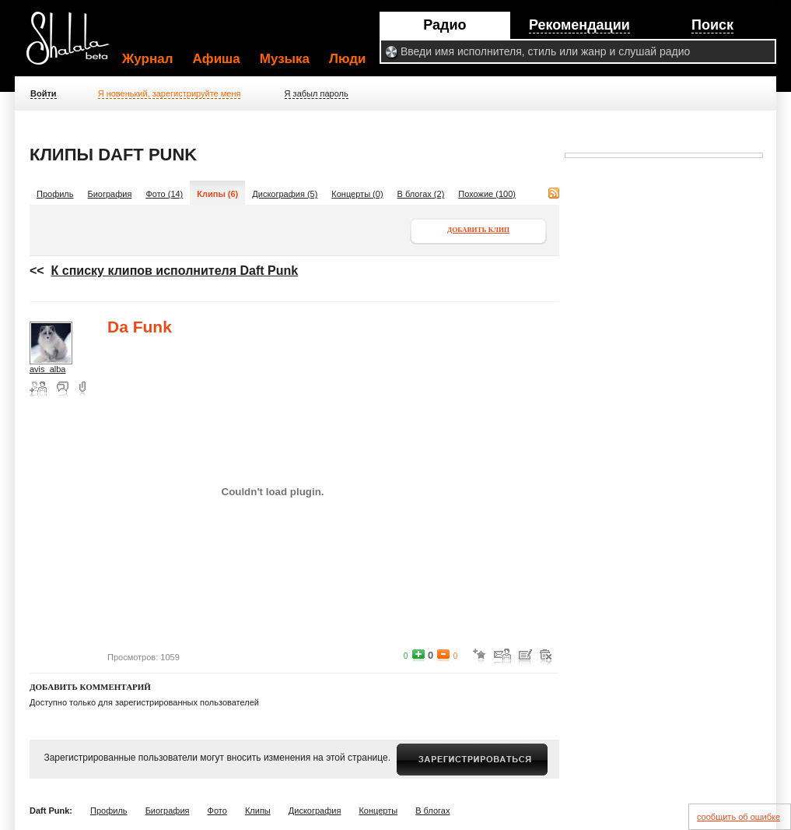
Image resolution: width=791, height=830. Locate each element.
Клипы (258, 810)
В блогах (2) (421, 194)
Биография (110, 194)
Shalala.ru (74, 44)
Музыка (285, 58)
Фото (217, 810)
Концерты (378, 810)
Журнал (147, 58)
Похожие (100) (487, 194)
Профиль (55, 194)
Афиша (216, 58)
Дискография (315, 810)
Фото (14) (164, 194)
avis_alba (47, 369)
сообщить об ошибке (738, 816)
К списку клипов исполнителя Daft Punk (175, 270)
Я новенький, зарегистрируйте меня (169, 93)
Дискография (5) (284, 194)
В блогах (432, 810)
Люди (347, 58)
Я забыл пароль (316, 93)
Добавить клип (478, 230)
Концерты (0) (357, 194)
